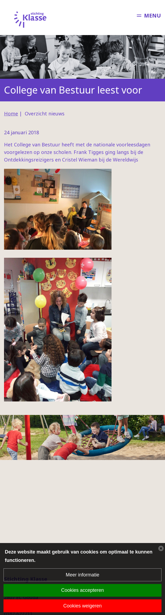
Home (11, 113)
